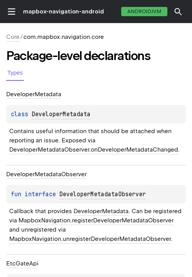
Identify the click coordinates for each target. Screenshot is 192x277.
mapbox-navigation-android (63, 11)
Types (15, 72)
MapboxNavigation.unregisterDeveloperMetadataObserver (90, 238)
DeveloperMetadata (61, 114)
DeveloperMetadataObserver (102, 194)
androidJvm (144, 11)
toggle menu (11, 11)
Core (13, 36)
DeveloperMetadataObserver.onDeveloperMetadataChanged (93, 149)
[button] (178, 11)
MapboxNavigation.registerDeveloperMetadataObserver (96, 220)
